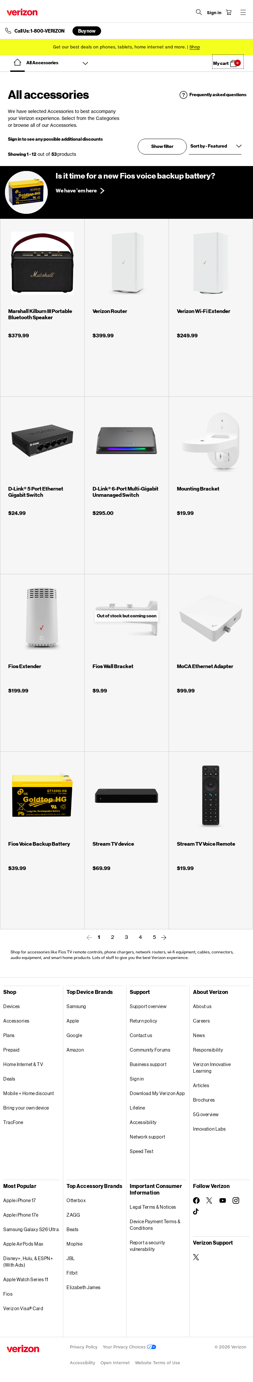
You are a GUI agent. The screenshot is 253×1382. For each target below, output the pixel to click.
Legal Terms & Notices (153, 1207)
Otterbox (76, 1200)
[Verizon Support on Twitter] (196, 1257)
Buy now (87, 31)
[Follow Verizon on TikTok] (196, 1211)
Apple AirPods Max (23, 1244)
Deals (9, 1079)
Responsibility (208, 1050)
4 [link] (140, 937)
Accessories (16, 1021)
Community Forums (150, 1050)
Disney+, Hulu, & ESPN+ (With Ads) (28, 1261)
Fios (8, 1294)
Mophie (74, 1244)
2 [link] (112, 937)
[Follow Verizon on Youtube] (222, 1200)
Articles (201, 1085)
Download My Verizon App (157, 1093)
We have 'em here (76, 190)
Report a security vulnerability (147, 1246)
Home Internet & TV (23, 1064)
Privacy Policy (84, 1346)
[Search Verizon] (199, 12)
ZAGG (73, 1215)
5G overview (206, 1114)
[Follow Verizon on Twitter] (209, 1200)
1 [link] (99, 937)
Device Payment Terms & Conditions (155, 1225)
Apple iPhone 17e (20, 1215)
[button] (228, 61)
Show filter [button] (162, 146)
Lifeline (137, 1108)
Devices (11, 1006)
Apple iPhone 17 (19, 1200)
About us (202, 1006)
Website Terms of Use (157, 1362)
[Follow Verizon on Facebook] (196, 1200)
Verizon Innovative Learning (212, 1067)
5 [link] (154, 937)
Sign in (137, 1079)
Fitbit (72, 1273)
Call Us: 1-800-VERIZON (39, 31)
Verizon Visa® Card (23, 1308)
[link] (89, 937)
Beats (73, 1229)
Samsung (76, 1006)
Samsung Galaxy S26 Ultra (31, 1229)
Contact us (141, 1035)
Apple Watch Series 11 (25, 1279)
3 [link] (126, 937)
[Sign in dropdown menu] (214, 13)
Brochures (204, 1100)
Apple (73, 1021)
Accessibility (143, 1122)
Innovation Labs (209, 1129)
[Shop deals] (194, 46)
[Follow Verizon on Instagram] (236, 1200)
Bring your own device (26, 1108)
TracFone (13, 1122)
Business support (148, 1064)
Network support (147, 1137)
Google (74, 1035)
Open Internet (115, 1362)
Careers (201, 1021)
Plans (9, 1035)
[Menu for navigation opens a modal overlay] (243, 12)
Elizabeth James (84, 1287)
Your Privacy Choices (129, 1346)
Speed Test (141, 1151)
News (199, 1035)
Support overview (148, 1006)
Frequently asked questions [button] (217, 95)
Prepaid (11, 1050)
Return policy (143, 1021)
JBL (71, 1258)
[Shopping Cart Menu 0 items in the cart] (228, 12)
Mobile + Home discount (28, 1093)
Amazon (75, 1050)
